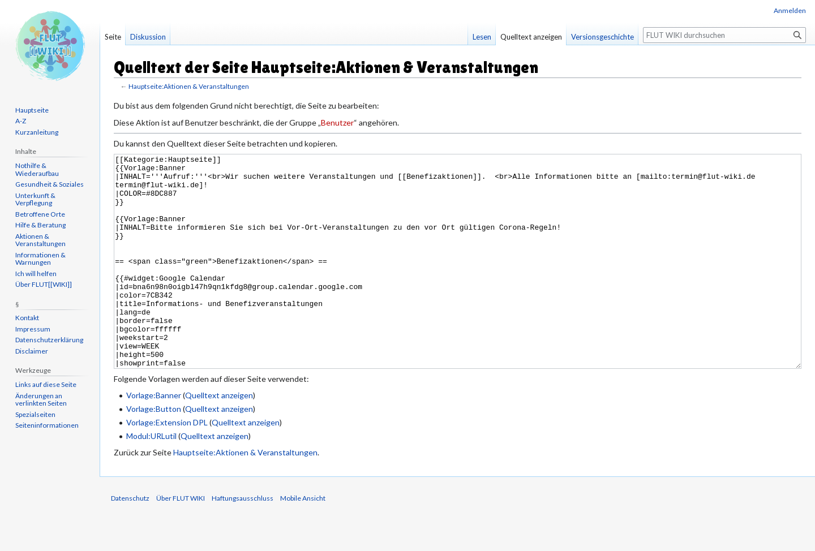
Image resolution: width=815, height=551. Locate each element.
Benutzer (337, 122)
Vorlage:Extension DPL (167, 465)
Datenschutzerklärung (49, 339)
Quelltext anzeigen (219, 437)
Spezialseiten (35, 414)
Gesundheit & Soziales (49, 184)
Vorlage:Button (153, 451)
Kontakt (27, 317)
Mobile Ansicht (302, 540)
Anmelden (790, 10)
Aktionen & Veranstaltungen (40, 240)
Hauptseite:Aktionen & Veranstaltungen (188, 86)
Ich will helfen (36, 273)
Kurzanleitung (36, 132)
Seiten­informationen (47, 425)
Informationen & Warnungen (40, 259)
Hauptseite (32, 110)
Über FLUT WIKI (180, 540)
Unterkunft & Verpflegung (35, 199)
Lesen (482, 36)
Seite (113, 36)
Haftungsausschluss (242, 540)
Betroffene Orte (40, 214)
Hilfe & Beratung (40, 225)
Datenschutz (130, 540)
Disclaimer (31, 351)
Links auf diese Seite (45, 384)
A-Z (20, 121)
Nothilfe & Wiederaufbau (37, 169)
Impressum (32, 329)
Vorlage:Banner (153, 437)
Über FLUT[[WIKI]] (43, 284)
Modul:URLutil (151, 478)
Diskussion (148, 36)
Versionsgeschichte (602, 36)
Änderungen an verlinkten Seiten (41, 399)
